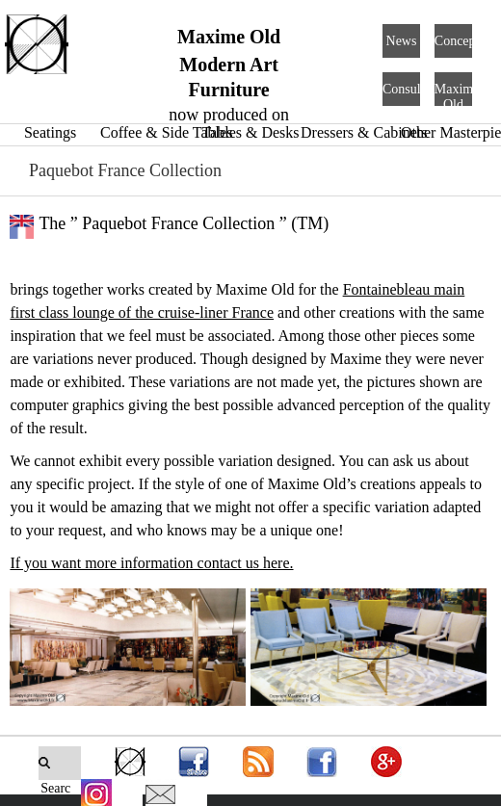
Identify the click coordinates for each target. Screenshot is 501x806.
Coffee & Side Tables (166, 132)
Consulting (411, 89)
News (401, 41)
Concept (457, 41)
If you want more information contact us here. (151, 563)
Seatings (50, 132)
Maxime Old (457, 97)
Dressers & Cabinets (364, 132)
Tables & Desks (250, 132)
